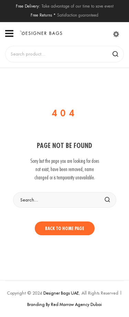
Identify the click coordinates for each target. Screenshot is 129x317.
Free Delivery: (28, 6)
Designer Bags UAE (61, 293)
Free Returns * (43, 15)
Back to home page (64, 228)
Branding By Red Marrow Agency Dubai (64, 304)
